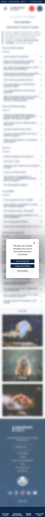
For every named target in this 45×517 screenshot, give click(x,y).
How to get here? (39, 514)
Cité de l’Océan (36, 2)
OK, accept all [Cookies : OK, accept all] (22, 261)
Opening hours (28, 514)
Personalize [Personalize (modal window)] (22, 271)
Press (23, 2)
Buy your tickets (5, 514)
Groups (4, 2)
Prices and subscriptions (17, 514)
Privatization (14, 2)
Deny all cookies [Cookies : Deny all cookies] (22, 266)
